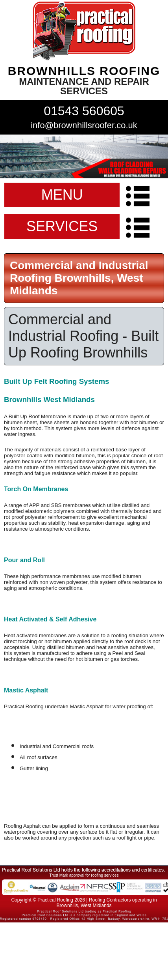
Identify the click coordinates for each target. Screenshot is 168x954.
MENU (62, 195)
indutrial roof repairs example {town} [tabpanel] (84, 156)
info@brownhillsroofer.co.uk (84, 125)
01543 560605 (84, 111)
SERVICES (62, 226)
